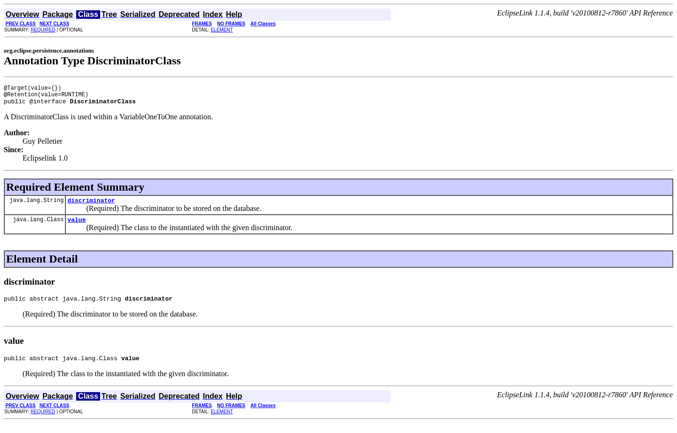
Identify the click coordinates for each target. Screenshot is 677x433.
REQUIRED (43, 29)
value (76, 226)
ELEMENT (222, 29)
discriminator (91, 205)
